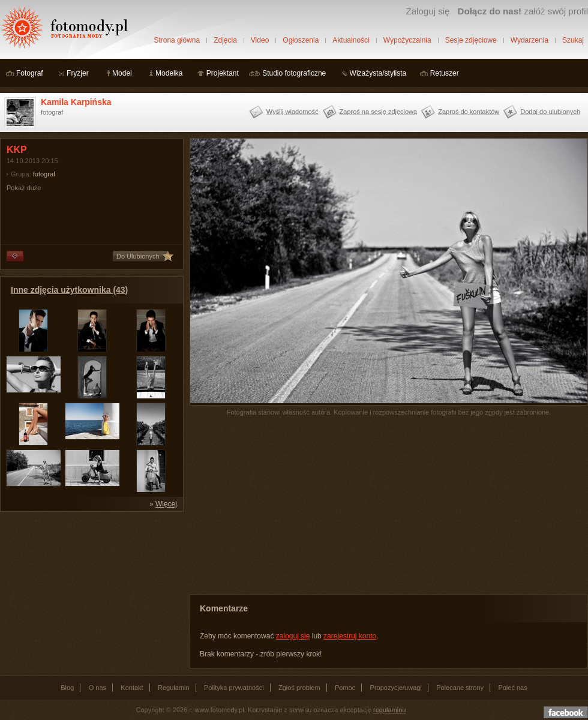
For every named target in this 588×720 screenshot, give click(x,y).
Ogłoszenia (301, 40)
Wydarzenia (529, 40)
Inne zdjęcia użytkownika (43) (69, 290)
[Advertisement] (90, 593)
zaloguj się (293, 636)
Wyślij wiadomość (292, 111)
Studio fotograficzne (294, 73)
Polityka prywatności (234, 687)
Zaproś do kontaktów (468, 111)
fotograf (44, 174)
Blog (67, 687)
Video (260, 40)
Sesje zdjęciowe (471, 40)
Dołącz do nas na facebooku (566, 712)
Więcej (166, 504)
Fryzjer (78, 73)
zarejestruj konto (349, 636)
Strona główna (177, 40)
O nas (97, 687)
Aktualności (350, 40)
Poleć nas (512, 687)
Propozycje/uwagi (396, 687)
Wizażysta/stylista (378, 73)
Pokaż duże (24, 187)
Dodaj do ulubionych (550, 111)
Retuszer (444, 73)
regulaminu (389, 709)
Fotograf (29, 73)
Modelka (168, 73)
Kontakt (132, 687)
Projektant (222, 73)
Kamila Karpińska (76, 102)
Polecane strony (460, 687)
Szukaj (573, 40)
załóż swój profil (523, 11)
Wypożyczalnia (407, 40)
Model (122, 73)
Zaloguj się (427, 11)
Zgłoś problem (299, 687)
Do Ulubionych (138, 256)
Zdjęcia (225, 40)
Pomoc (345, 687)
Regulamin (174, 687)
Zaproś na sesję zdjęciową (379, 111)
